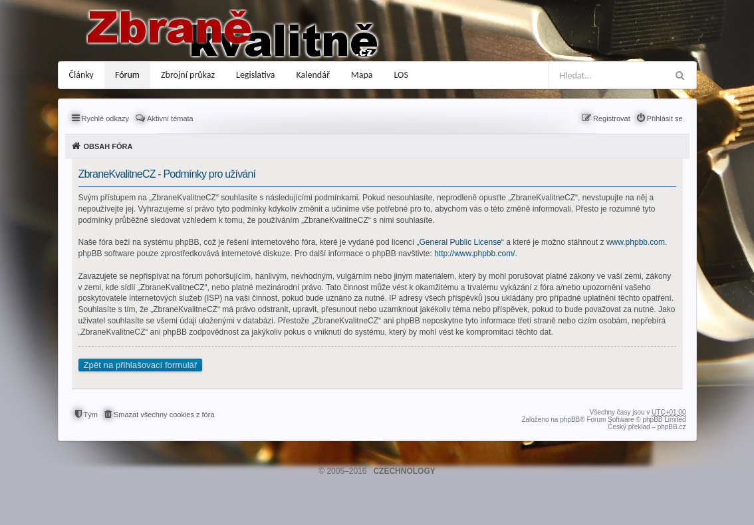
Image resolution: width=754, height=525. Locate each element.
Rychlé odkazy (106, 118)
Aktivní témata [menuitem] (170, 118)
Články (81, 75)
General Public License (460, 242)
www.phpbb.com (635, 242)
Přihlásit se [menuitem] (665, 118)
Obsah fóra (108, 146)
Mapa (362, 75)
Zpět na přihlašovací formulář (140, 365)
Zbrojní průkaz (188, 75)
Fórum (127, 75)
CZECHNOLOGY (404, 471)
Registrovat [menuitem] (611, 118)
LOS (401, 75)
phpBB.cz (672, 427)
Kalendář (313, 75)
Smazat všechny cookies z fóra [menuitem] (164, 415)
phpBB (570, 419)
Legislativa (255, 75)
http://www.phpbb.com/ (474, 253)
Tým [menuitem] (91, 415)
